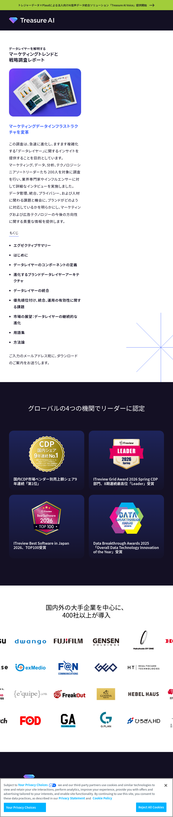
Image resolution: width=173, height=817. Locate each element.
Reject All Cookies (151, 807)
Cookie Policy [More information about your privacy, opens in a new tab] (102, 798)
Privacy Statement (72, 798)
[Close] (166, 785)
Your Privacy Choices (33, 785)
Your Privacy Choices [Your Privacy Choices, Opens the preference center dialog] (21, 807)
